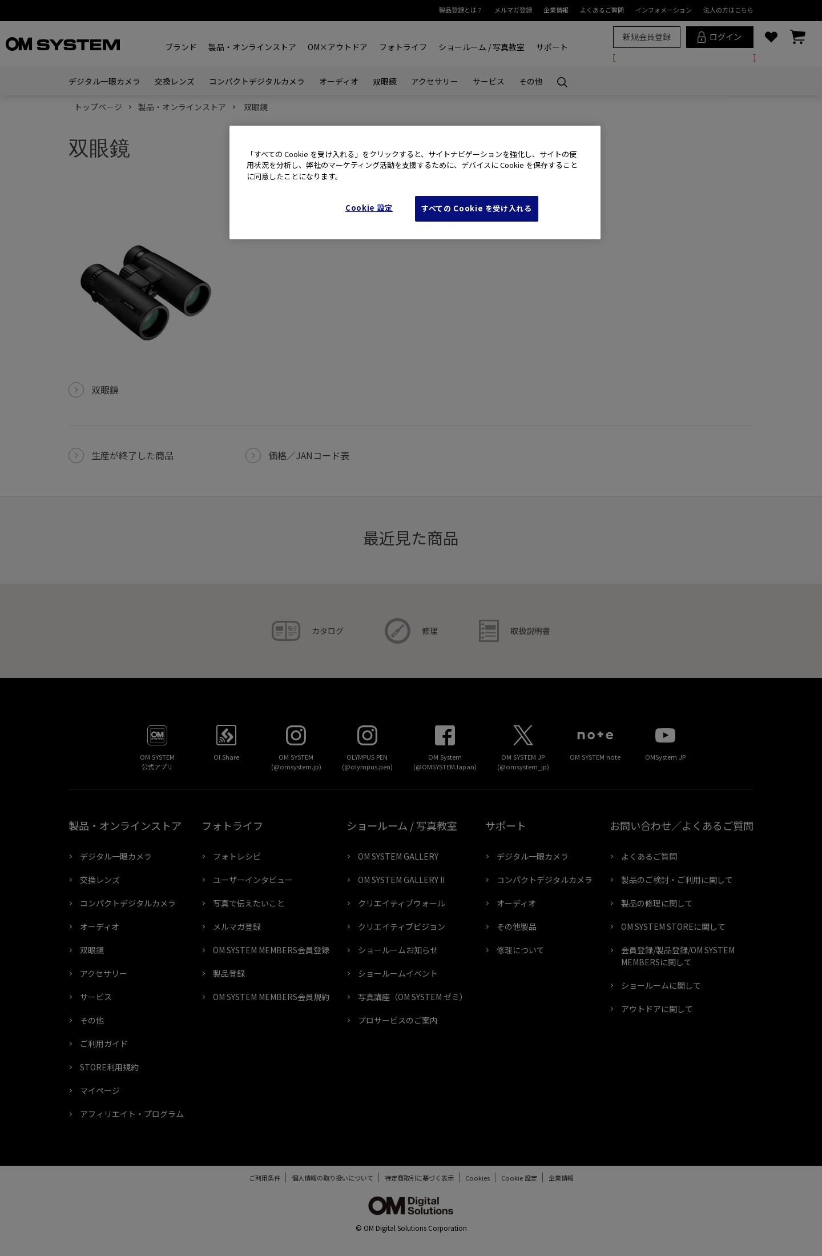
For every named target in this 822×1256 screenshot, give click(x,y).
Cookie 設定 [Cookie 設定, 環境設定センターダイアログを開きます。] (369, 207)
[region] (415, 182)
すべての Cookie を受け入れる (476, 208)
